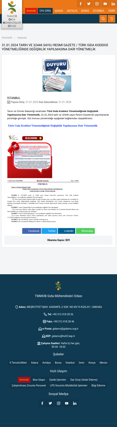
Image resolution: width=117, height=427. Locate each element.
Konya (92, 362)
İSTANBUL (98, 10)
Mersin (103, 362)
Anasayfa (7, 37)
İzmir (81, 362)
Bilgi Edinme (98, 385)
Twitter (49, 231)
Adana (34, 362)
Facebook (31, 231)
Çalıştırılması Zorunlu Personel (29, 385)
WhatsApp (85, 231)
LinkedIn (66, 231)
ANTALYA (72, 10)
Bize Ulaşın (39, 379)
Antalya (46, 362)
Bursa (58, 362)
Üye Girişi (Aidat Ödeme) (83, 379)
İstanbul (70, 362)
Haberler (22, 37)
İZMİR (111, 10)
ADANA (59, 10)
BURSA (85, 10)
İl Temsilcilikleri (18, 362)
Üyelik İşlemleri (57, 379)
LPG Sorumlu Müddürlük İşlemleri (68, 385)
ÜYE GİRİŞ (45, 10)
